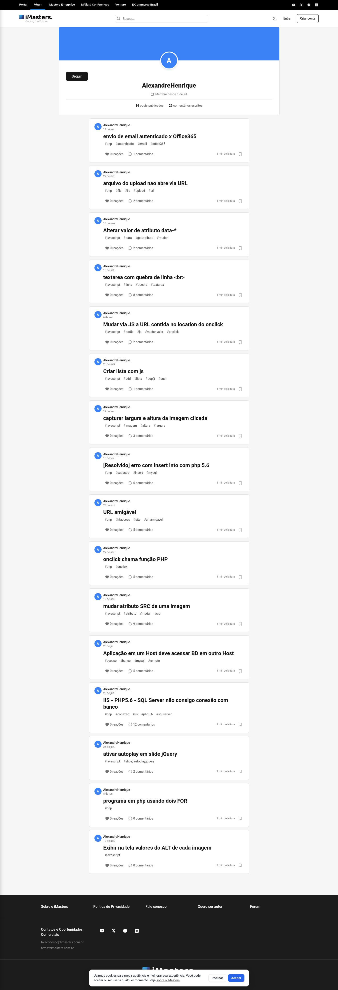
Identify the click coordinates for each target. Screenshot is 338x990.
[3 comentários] (140, 436)
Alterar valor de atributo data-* (140, 230)
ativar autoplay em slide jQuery (140, 754)
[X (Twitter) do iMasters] (113, 930)
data (128, 238)
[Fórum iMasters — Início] (35, 19)
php (108, 144)
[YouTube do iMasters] (102, 930)
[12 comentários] (141, 724)
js (139, 332)
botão (129, 332)
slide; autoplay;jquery (139, 761)
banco (125, 660)
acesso (111, 660)
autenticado (125, 144)
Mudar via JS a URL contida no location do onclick (163, 324)
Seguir (77, 76)
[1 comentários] (140, 154)
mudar (162, 238)
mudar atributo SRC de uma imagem (146, 606)
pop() (150, 378)
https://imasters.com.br (57, 948)
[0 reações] (114, 154)
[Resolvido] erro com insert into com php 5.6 (156, 465)
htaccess (123, 519)
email (142, 144)
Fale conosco (156, 906)
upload (139, 190)
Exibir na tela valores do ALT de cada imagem (157, 848)
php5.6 (147, 714)
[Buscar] (118, 18)
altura (145, 425)
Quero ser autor (210, 906)
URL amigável (119, 512)
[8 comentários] (140, 295)
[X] (301, 4)
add (127, 378)
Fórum (38, 4)
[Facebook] (308, 4)
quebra (141, 284)
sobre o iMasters (168, 980)
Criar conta (307, 18)
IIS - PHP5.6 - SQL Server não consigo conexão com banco (165, 703)
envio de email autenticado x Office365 (150, 136)
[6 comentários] (140, 483)
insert (138, 472)
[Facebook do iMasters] (125, 930)
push (162, 378)
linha (128, 284)
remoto (154, 660)
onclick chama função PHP (135, 559)
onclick (173, 332)
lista (138, 378)
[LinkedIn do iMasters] (136, 930)
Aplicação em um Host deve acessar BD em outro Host (168, 653)
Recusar (217, 978)
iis (127, 190)
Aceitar (236, 978)
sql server (164, 714)
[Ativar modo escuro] (273, 18)
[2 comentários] (140, 201)
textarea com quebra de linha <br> (144, 277)
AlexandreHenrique (116, 125)
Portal (23, 4)
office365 (157, 144)
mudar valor (154, 332)
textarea (157, 284)
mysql (139, 660)
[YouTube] (293, 4)
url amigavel (153, 519)
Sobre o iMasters (54, 906)
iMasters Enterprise (61, 4)
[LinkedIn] (316, 4)
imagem (130, 425)
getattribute (144, 238)
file (119, 190)
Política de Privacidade (111, 906)
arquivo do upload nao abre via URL (145, 183)
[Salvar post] (240, 154)
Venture (120, 4)
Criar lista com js (123, 371)
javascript (112, 238)
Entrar (286, 18)
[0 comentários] (140, 818)
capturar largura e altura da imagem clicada (155, 418)
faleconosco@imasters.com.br (62, 942)
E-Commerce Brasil (145, 4)
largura (159, 425)
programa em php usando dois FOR (145, 801)
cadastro (123, 472)
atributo (130, 613)
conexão (122, 714)
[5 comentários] (140, 530)
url (151, 190)
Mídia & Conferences (95, 4)
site (137, 519)
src (157, 613)
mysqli (152, 472)
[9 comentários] (140, 624)
